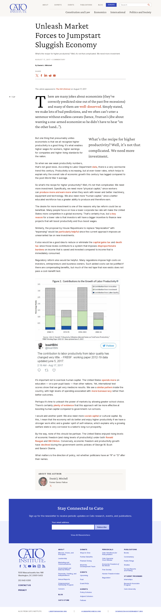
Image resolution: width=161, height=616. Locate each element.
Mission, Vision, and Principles (66, 553)
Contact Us (24, 585)
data (94, 167)
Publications (86, 5)
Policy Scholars (86, 592)
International (118, 12)
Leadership (62, 558)
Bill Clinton (54, 441)
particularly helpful (69, 231)
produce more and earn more (55, 192)
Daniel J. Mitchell (44, 65)
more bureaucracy (102, 391)
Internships (128, 579)
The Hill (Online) (63, 89)
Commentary (129, 557)
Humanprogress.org (91, 611)
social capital (91, 416)
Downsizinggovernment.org (129, 611)
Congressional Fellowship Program (66, 584)
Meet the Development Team (87, 566)
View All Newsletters (80, 535)
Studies (127, 565)
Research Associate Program (131, 584)
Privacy (22, 590)
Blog (100, 5)
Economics (100, 12)
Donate (111, 5)
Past (82, 579)
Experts (58, 5)
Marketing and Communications (64, 563)
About (45, 5)
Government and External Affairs (64, 569)
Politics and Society (140, 12)
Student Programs (133, 576)
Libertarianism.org (58, 611)
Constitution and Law (78, 12)
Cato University (130, 589)
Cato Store (63, 600)
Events (71, 5)
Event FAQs (84, 583)
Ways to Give (85, 553)
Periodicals (107, 550)
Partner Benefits (86, 557)
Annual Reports (64, 579)
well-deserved (90, 106)
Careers (61, 589)
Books (126, 553)
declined (45, 444)
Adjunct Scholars (86, 596)
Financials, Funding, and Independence (67, 574)
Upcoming (84, 575)
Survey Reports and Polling (130, 570)
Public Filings (129, 561)
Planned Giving (86, 561)
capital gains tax (101, 242)
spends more (109, 380)
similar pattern (104, 387)
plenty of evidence (64, 405)
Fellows (83, 600)
